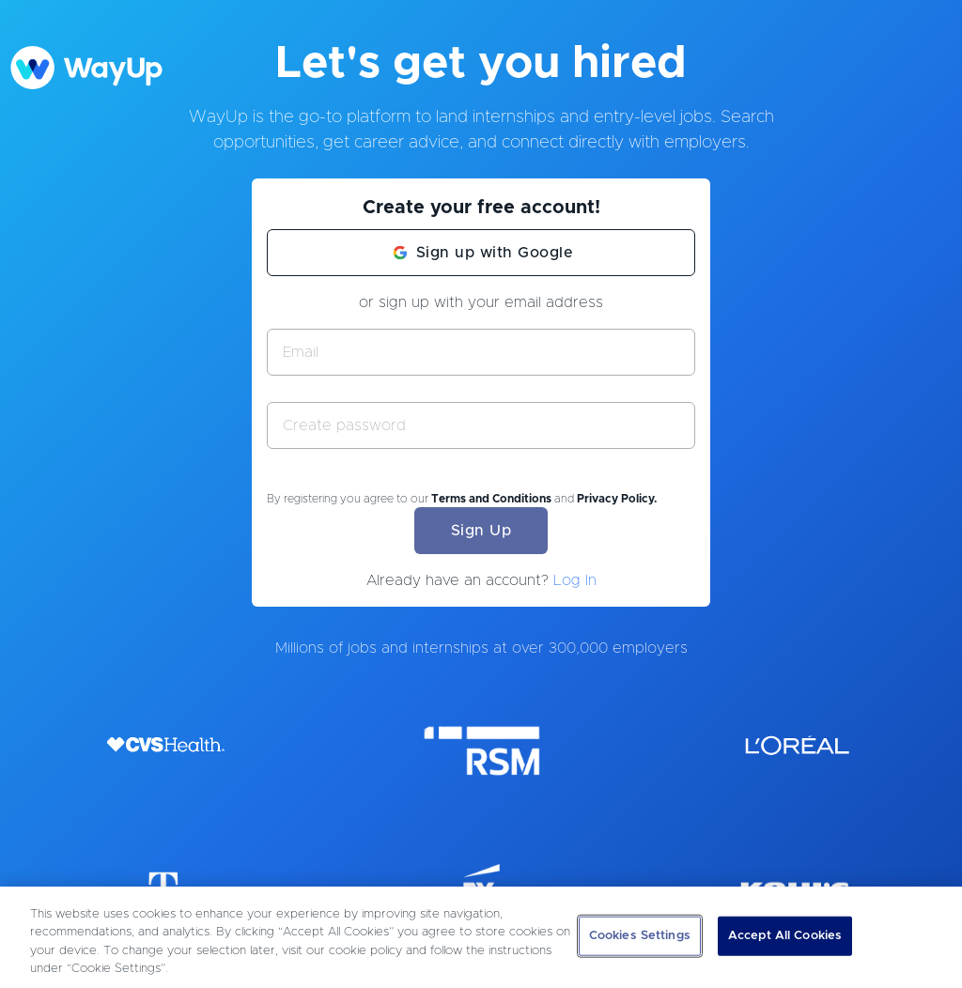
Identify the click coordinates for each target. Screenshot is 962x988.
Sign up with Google (495, 252)
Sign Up (481, 530)
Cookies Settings (639, 936)
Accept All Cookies (785, 936)
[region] (481, 937)
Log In (575, 580)
